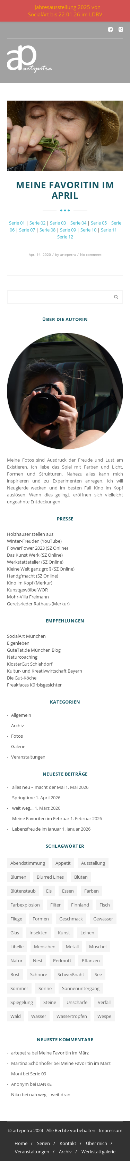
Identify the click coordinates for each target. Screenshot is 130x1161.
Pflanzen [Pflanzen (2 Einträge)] (91, 960)
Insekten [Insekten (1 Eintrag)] (38, 932)
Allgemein (21, 715)
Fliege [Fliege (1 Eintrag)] (16, 919)
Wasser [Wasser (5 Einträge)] (38, 1016)
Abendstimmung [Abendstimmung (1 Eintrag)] (27, 863)
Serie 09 (68, 230)
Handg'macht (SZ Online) (32, 576)
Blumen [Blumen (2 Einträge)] (18, 877)
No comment (91, 254)
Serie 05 (99, 223)
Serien (43, 1143)
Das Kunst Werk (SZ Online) (35, 555)
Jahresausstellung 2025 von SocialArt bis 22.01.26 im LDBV (65, 10)
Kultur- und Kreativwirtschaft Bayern (44, 671)
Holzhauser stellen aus (30, 534)
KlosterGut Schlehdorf (29, 664)
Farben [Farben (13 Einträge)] (91, 891)
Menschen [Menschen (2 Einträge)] (44, 946)
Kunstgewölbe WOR (27, 590)
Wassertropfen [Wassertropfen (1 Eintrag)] (72, 1016)
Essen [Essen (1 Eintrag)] (68, 891)
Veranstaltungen (28, 757)
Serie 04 (78, 223)
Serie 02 (37, 223)
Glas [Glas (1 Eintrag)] (14, 932)
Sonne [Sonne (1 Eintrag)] (45, 988)
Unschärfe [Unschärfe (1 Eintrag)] (77, 1002)
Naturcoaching (22, 657)
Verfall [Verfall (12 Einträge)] (104, 1002)
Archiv (17, 725)
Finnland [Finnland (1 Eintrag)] (80, 905)
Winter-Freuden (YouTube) (34, 541)
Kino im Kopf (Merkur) (29, 583)
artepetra (68, 254)
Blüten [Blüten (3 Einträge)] (81, 877)
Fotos (17, 736)
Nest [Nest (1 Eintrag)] (38, 960)
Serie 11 (109, 230)
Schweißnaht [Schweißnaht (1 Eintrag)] (71, 974)
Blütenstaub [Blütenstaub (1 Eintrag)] (23, 891)
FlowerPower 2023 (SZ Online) (37, 548)
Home (21, 1143)
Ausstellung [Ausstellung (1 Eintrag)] (93, 863)
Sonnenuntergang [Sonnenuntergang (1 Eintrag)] (80, 988)
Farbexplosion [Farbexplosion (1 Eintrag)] (25, 905)
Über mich (96, 1143)
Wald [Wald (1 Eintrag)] (15, 1016)
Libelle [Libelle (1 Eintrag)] (17, 946)
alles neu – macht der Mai (38, 787)
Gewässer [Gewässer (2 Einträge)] (103, 919)
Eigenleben (18, 643)
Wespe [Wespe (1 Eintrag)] (104, 1016)
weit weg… (23, 808)
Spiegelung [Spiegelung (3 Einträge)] (21, 1002)
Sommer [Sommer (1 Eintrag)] (19, 988)
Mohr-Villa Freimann (28, 597)
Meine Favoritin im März (64, 1053)
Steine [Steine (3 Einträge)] (49, 1002)
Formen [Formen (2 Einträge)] (41, 919)
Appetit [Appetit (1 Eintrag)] (63, 863)
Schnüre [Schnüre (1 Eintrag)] (38, 974)
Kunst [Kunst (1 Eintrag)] (64, 932)
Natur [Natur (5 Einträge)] (16, 960)
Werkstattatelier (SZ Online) (35, 562)
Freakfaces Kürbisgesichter (34, 685)
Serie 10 (88, 230)
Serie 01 (17, 223)
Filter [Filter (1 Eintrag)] (55, 905)
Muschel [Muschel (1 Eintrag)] (97, 946)
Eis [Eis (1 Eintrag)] (49, 891)
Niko (16, 1094)
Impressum (110, 1130)
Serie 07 (27, 230)
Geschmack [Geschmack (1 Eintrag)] (71, 919)
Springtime (23, 797)
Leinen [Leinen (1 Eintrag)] (87, 932)
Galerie (18, 746)
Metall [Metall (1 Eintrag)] (72, 946)
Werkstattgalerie (98, 1151)
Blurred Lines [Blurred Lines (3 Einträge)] (50, 877)
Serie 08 (47, 230)
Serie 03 (58, 223)
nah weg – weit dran (49, 1094)
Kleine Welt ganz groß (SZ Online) (41, 569)
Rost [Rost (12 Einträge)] (15, 974)
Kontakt (68, 1143)
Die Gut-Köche (21, 678)
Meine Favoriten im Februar (40, 818)
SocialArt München (26, 636)
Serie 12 (65, 237)
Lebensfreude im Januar (36, 829)
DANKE (44, 1084)
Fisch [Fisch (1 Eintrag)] (104, 905)
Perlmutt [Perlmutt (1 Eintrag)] (62, 960)
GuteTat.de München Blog (34, 650)
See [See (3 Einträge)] (98, 974)
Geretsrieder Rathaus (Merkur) (38, 604)
